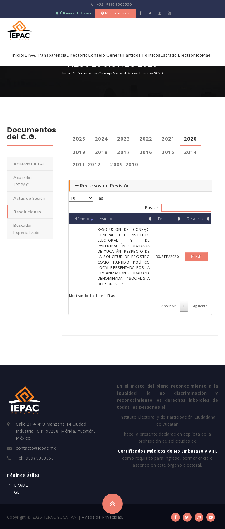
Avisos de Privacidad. (102, 517)
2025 (79, 139)
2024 (101, 139)
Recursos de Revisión (102, 185)
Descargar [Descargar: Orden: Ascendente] (196, 218)
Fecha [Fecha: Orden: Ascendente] (163, 218)
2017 (123, 152)
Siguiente (200, 305)
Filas (86, 198)
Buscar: (178, 208)
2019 (79, 152)
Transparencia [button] (52, 54)
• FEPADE (18, 485)
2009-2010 (124, 164)
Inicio (17, 54)
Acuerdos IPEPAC (23, 181)
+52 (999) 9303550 (111, 4)
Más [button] (206, 54)
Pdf (196, 256)
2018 (101, 152)
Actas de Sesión (29, 198)
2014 (190, 152)
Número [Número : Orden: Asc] (81, 218)
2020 (190, 139)
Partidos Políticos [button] (142, 54)
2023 (123, 139)
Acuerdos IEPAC (29, 163)
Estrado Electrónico (181, 54)
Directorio (77, 54)
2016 (145, 152)
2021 (168, 139)
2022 (145, 139)
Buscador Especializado (26, 229)
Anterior (168, 305)
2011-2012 (87, 164)
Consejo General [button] (105, 54)
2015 (168, 152)
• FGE (14, 492)
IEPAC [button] (30, 54)
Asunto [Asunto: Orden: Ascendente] (106, 218)
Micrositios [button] (115, 13)
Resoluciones (27, 211)
